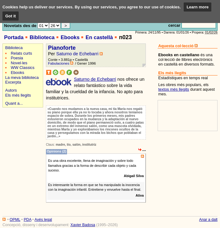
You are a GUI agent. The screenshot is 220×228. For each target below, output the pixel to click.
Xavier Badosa (82, 225)
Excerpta (13, 82)
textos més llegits (173, 89)
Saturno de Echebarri (77, 53)
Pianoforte (62, 48)
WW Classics (22, 67)
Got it (10, 16)
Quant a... (14, 103)
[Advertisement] (21, 131)
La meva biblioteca (22, 77)
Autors (11, 90)
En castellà (99, 37)
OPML (15, 219)
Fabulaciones (59, 63)
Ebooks (70, 37)
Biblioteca (41, 37)
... (144, 149)
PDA (27, 219)
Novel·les (19, 63)
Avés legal (43, 219)
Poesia (17, 58)
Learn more (197, 7)
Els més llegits (18, 95)
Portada (14, 37)
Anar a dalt (208, 219)
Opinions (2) (56, 151)
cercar (174, 25)
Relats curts (21, 53)
